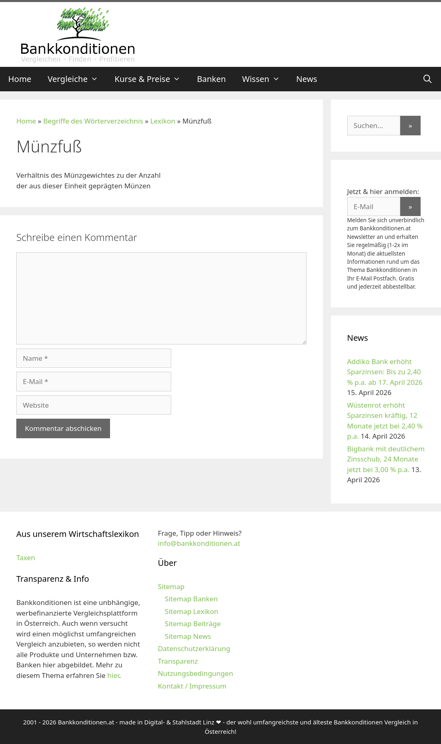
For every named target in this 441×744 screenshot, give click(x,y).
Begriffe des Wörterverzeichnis (93, 121)
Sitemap (171, 586)
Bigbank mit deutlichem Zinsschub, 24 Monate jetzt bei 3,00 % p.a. (386, 459)
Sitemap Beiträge (192, 623)
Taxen (25, 557)
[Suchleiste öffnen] (427, 79)
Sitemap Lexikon (191, 611)
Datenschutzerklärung (194, 648)
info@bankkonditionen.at (199, 543)
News (306, 78)
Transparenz (178, 661)
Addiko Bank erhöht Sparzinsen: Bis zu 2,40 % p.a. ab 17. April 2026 (385, 372)
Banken (211, 78)
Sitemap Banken (191, 598)
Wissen (265, 79)
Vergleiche (77, 79)
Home (19, 78)
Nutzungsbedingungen (195, 673)
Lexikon (162, 121)
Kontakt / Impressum (192, 686)
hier (113, 675)
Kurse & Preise (152, 79)
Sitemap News (188, 636)
